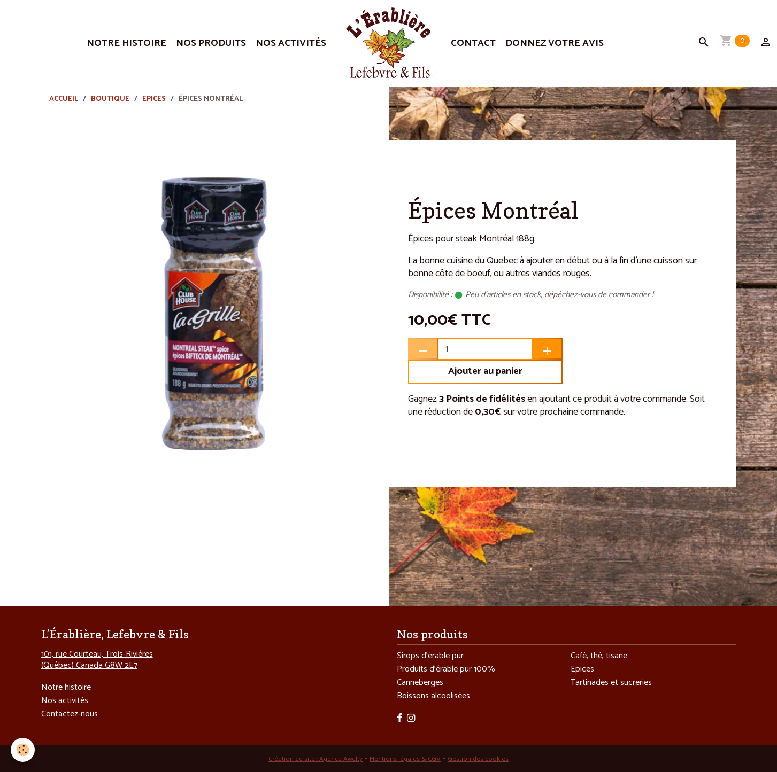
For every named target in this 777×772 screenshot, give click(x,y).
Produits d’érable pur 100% (446, 669)
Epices (154, 99)
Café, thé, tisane (599, 655)
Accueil (63, 99)
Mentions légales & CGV (405, 759)
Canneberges (420, 682)
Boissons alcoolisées (433, 696)
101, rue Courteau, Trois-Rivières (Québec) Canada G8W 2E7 (97, 660)
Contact (473, 43)
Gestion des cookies (478, 759)
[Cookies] (23, 750)
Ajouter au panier (485, 371)
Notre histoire (126, 43)
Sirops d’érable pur (430, 655)
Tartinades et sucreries (611, 682)
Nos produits (211, 43)
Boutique (110, 99)
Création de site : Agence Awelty (315, 759)
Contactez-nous (69, 714)
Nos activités (291, 43)
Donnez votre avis (554, 43)
